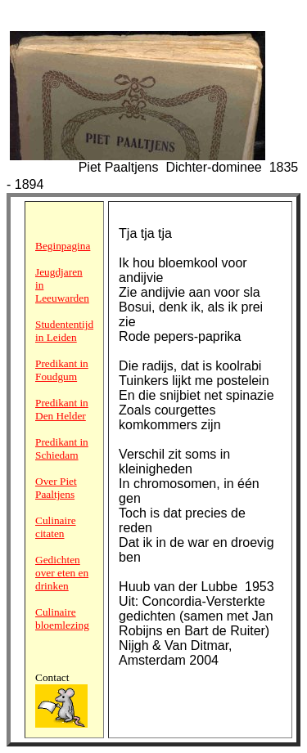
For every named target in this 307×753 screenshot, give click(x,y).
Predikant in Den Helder (61, 409)
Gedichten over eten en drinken (61, 573)
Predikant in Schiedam (61, 448)
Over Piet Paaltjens (56, 487)
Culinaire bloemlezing (62, 618)
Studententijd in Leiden (64, 330)
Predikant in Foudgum (61, 370)
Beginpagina (62, 246)
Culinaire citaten (55, 527)
